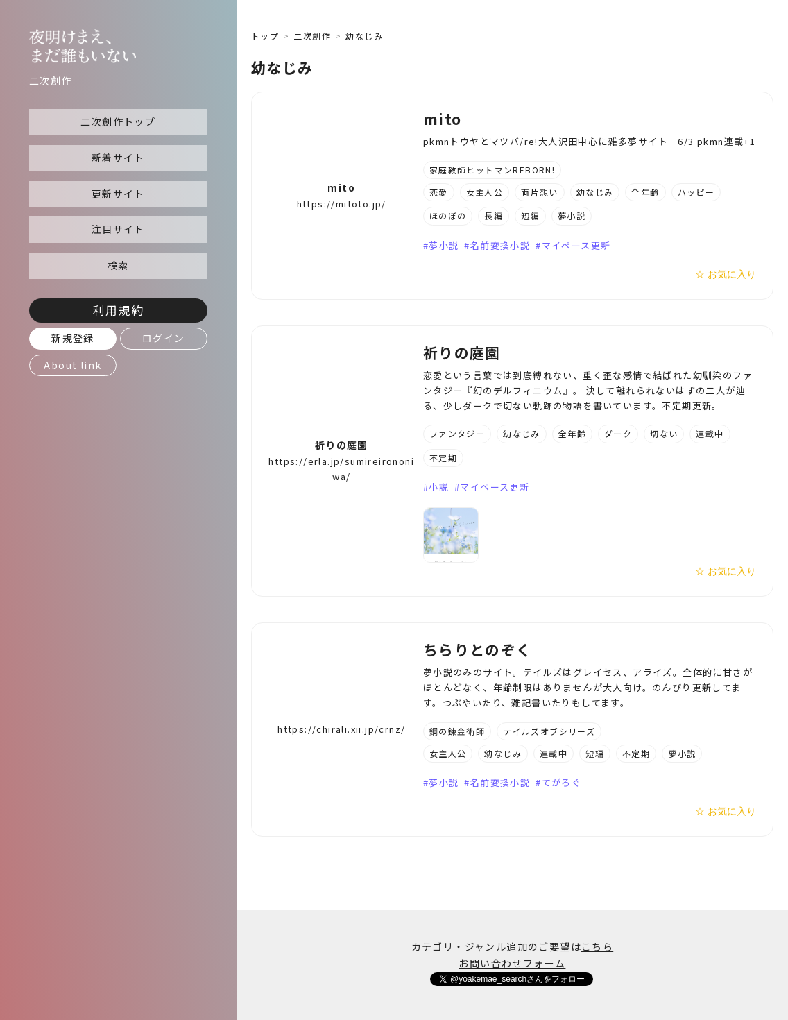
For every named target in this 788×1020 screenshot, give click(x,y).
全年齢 (645, 192)
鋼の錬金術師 (457, 731)
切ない (664, 433)
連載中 (709, 433)
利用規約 (118, 310)
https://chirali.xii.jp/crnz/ (341, 729)
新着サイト (118, 157)
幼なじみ (595, 192)
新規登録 (72, 338)
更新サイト (118, 194)
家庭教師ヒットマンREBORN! (492, 170)
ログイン (163, 338)
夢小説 (571, 215)
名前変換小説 (500, 245)
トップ (265, 36)
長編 (493, 215)
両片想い (539, 192)
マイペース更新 (576, 245)
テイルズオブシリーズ (549, 731)
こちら (597, 946)
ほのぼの (448, 215)
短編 (530, 215)
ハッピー (696, 192)
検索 (118, 265)
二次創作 (312, 36)
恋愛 (438, 192)
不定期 (443, 458)
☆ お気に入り (725, 274)
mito (341, 187)
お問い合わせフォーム (512, 963)
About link (72, 365)
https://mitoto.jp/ (341, 203)
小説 (439, 486)
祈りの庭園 (341, 445)
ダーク (618, 433)
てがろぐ (562, 782)
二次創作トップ (117, 121)
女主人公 (485, 192)
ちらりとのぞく (477, 649)
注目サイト (118, 229)
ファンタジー (457, 433)
